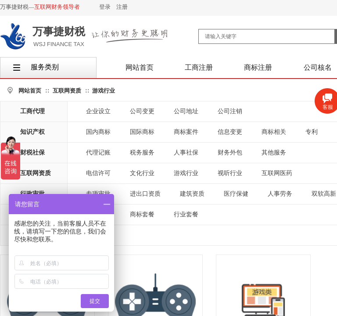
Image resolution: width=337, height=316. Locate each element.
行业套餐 (186, 214)
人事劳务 (280, 193)
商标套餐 (142, 214)
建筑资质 (192, 193)
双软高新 (324, 193)
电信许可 (98, 173)
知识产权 (32, 132)
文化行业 (142, 173)
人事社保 (186, 152)
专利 (311, 132)
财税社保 (32, 152)
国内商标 (98, 132)
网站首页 (29, 90)
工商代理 (32, 111)
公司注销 (230, 111)
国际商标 (142, 132)
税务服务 (142, 152)
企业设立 (98, 111)
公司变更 (142, 111)
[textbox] (266, 36)
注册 (122, 7)
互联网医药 (277, 173)
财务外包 (230, 152)
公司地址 (186, 111)
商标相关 (274, 132)
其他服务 (274, 152)
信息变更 (230, 132)
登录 (105, 7)
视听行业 (230, 173)
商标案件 (186, 132)
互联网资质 (67, 90)
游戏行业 (103, 90)
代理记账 (98, 152)
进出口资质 (145, 193)
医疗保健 (236, 193)
